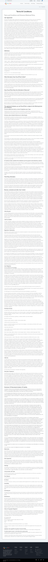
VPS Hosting (33, 3)
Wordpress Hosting (39, 3)
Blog (25, 552)
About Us (26, 549)
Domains (21, 3)
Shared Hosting (27, 3)
